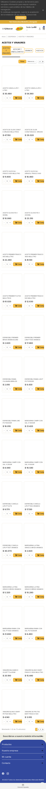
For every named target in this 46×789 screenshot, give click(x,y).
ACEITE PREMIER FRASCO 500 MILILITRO (34, 297)
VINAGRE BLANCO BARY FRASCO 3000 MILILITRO (34, 671)
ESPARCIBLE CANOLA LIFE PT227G (10, 505)
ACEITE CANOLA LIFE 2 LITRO (33, 89)
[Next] (42, 61)
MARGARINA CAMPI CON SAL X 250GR (11, 463)
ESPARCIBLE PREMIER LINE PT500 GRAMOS (32, 339)
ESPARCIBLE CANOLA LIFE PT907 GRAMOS (10, 546)
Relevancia (32, 61)
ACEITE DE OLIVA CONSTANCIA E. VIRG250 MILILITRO (34, 132)
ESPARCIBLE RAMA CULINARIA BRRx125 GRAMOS (10, 381)
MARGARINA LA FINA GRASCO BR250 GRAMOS (12, 588)
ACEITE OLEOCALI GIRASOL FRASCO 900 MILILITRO (33, 173)
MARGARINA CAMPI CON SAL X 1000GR (34, 422)
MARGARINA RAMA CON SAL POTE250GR (33, 630)
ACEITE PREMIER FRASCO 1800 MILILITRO (34, 255)
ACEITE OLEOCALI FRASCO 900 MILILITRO (11, 172)
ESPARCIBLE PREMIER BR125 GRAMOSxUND (10, 339)
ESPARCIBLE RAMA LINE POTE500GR (11, 422)
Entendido (21, 18)
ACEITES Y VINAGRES (6, 50)
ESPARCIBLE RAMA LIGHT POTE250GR (34, 380)
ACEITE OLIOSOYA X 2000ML (32, 214)
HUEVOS (39, 51)
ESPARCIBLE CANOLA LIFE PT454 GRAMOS (32, 505)
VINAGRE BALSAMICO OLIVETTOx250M (10, 671)
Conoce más (31, 15)
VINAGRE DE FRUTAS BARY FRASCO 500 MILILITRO (32, 714)
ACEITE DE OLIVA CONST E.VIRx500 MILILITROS (12, 131)
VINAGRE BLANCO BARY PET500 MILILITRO (11, 713)
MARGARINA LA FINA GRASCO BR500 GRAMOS (34, 588)
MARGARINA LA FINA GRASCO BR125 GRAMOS (34, 546)
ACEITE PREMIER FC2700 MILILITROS (12, 297)
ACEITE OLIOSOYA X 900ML (10, 214)
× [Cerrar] (43, 10)
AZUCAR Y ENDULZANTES (17, 50)
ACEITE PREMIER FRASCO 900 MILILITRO (12, 255)
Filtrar (22, 61)
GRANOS (28, 51)
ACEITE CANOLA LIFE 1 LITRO (11, 89)
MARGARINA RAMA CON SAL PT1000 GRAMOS (11, 630)
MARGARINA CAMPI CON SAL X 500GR (34, 463)
